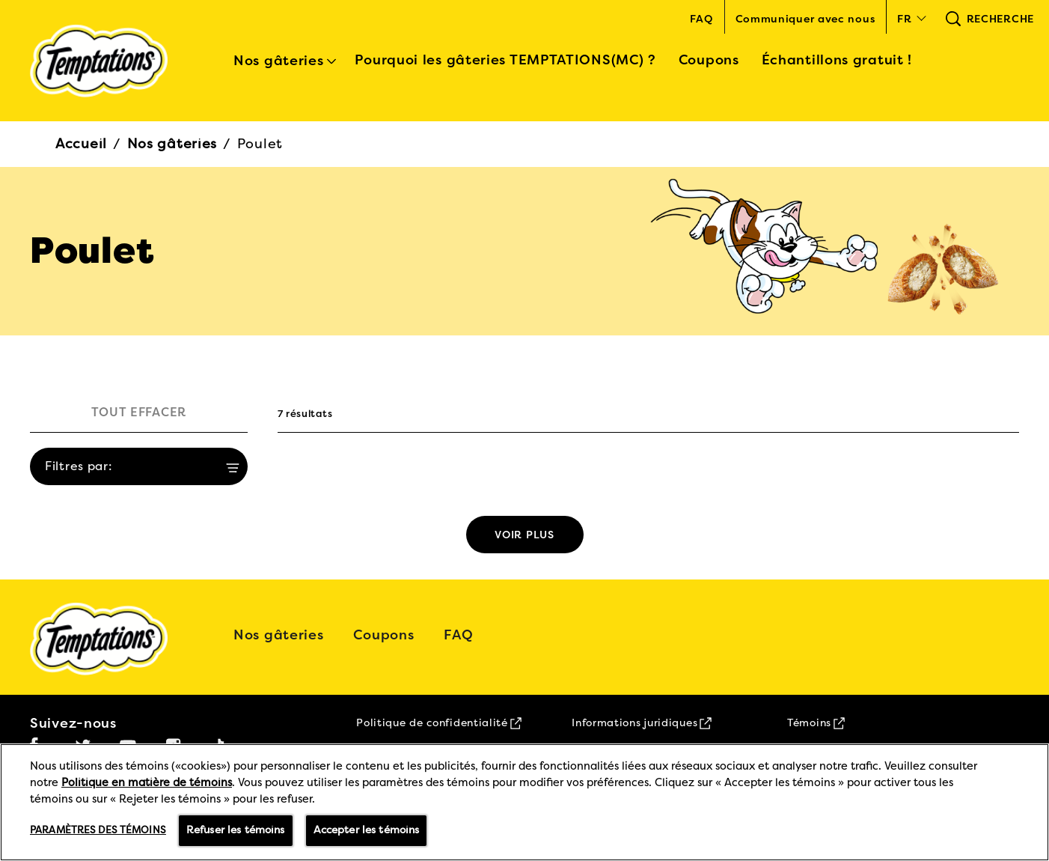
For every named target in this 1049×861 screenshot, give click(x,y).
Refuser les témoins (235, 830)
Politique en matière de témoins (146, 782)
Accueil (81, 144)
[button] (910, 18)
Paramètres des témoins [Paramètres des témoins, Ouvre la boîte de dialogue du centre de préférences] (98, 830)
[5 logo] (109, 638)
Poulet (260, 144)
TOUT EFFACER (138, 412)
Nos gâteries (172, 144)
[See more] (525, 534)
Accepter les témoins (367, 830)
